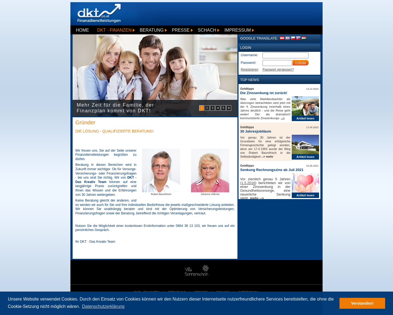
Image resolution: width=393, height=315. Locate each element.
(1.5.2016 (247, 183)
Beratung (152, 30)
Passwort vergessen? (278, 69)
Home (82, 30)
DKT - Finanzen (114, 30)
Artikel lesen (305, 118)
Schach (207, 30)
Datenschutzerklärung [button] (103, 306)
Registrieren (249, 69)
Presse (181, 30)
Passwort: (248, 63)
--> (283, 118)
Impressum (237, 30)
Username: (249, 55)
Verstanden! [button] (362, 303)
